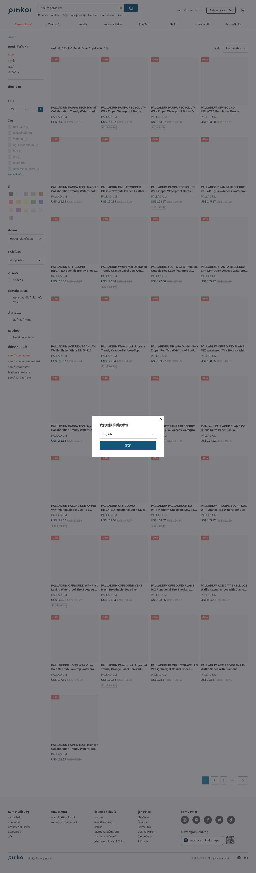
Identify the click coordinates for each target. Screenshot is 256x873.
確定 (128, 445)
